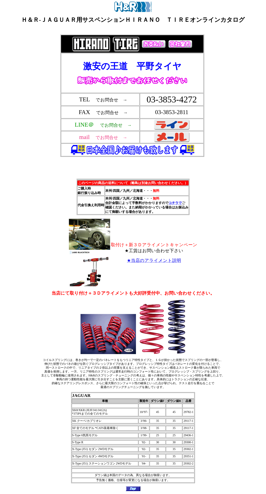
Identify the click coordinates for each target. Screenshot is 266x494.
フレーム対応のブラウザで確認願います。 (133, 102)
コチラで (175, 203)
